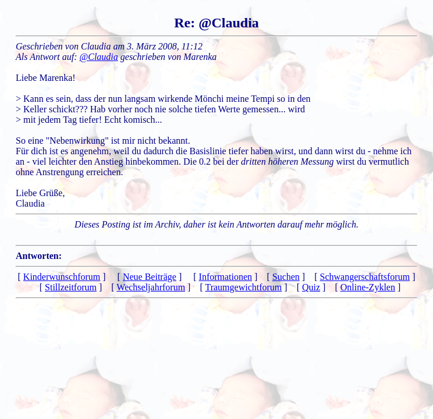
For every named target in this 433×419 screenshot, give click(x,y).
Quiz (311, 287)
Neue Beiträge (149, 277)
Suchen (286, 277)
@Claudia (99, 57)
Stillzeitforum (71, 287)
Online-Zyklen (367, 287)
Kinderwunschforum (61, 277)
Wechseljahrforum (150, 287)
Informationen (226, 277)
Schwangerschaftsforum (365, 277)
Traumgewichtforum (243, 287)
